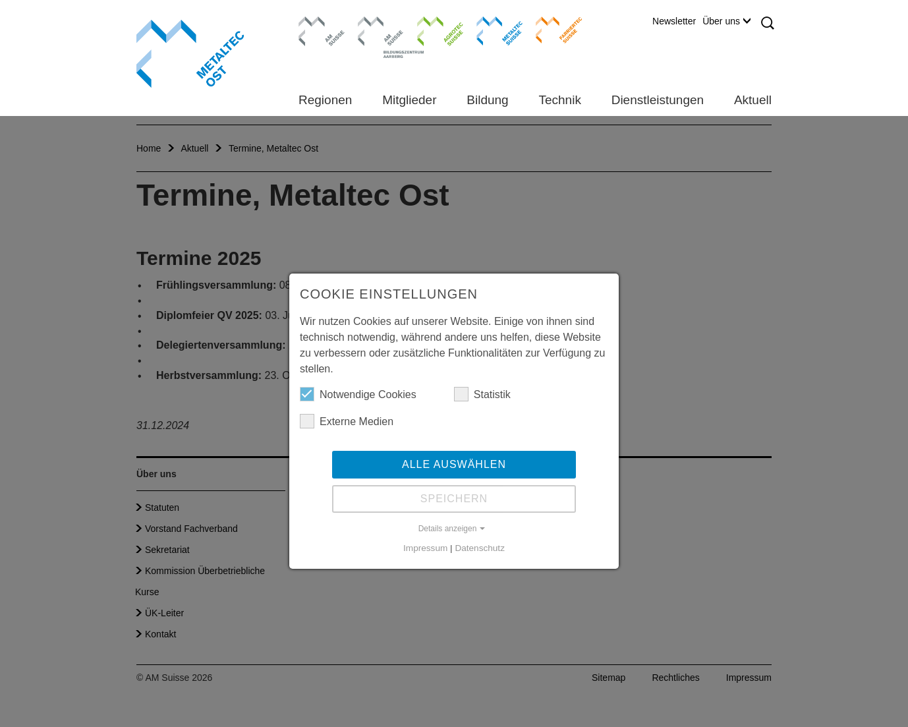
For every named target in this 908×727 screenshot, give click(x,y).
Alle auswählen (454, 464)
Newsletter (674, 21)
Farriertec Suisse (552, 29)
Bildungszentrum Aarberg (381, 29)
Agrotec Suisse (430, 29)
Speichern (454, 498)
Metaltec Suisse (491, 29)
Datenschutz (480, 548)
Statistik (482, 394)
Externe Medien (346, 421)
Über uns (726, 21)
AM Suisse (317, 23)
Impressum (425, 548)
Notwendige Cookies (358, 394)
